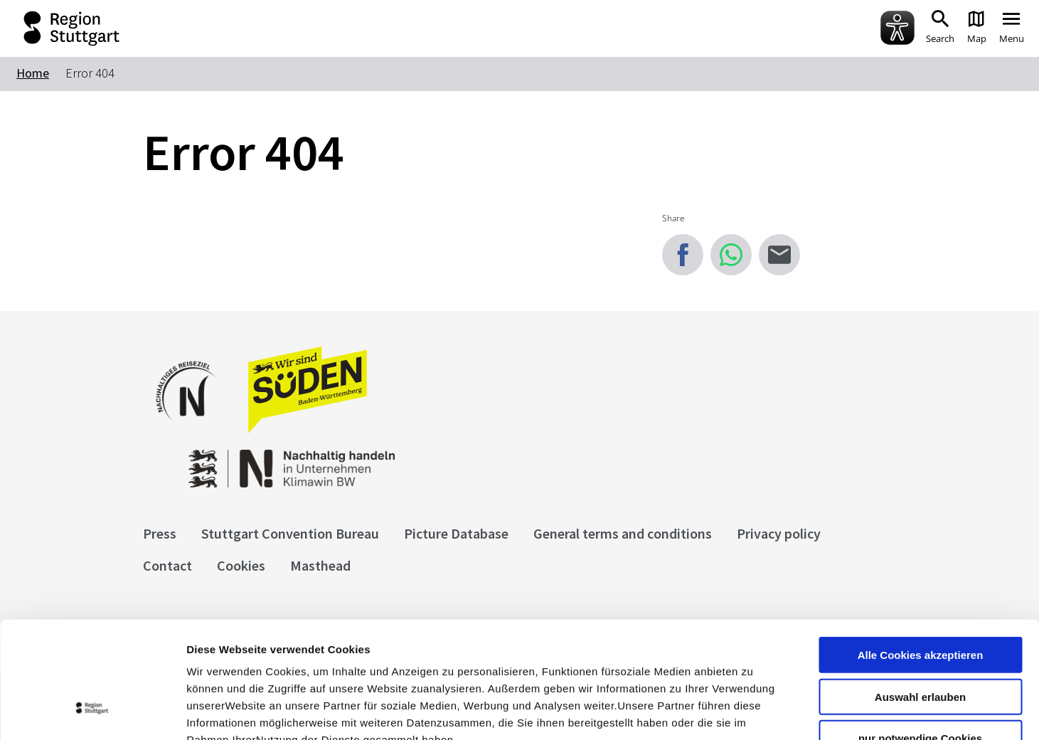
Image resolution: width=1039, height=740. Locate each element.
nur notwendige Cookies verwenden (920, 642)
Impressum (216, 654)
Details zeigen (756, 712)
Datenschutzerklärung (315, 654)
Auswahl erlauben (920, 594)
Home (32, 73)
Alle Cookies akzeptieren (921, 552)
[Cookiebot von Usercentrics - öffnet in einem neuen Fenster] (92, 712)
